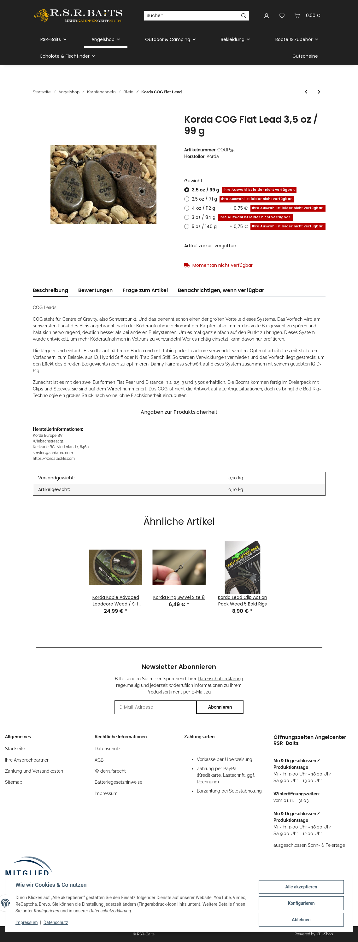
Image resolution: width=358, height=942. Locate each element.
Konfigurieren (301, 903)
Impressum (106, 793)
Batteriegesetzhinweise (118, 782)
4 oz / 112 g (259, 208)
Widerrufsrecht (110, 771)
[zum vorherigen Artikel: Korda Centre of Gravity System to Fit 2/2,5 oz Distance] (306, 92)
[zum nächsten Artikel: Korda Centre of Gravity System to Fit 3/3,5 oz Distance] (319, 92)
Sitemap (13, 782)
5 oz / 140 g (259, 226)
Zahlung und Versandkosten (34, 771)
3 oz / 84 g (242, 217)
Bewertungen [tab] (95, 290)
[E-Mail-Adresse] (155, 707)
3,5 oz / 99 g (244, 190)
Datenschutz (107, 748)
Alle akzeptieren (301, 886)
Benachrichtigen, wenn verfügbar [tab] (221, 290)
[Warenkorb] (308, 15)
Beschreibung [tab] (50, 290)
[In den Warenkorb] (38, 110)
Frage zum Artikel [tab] (145, 290)
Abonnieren (220, 707)
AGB (99, 760)
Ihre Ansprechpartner (27, 760)
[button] (266, 15)
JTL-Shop (324, 934)
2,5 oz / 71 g (243, 199)
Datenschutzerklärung (220, 678)
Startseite (15, 748)
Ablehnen (301, 919)
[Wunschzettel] (282, 15)
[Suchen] (191, 15)
